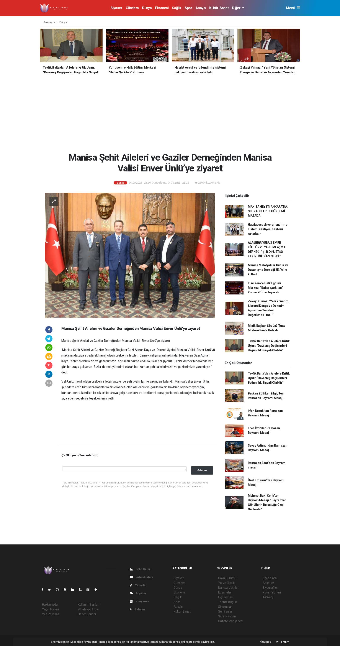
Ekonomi (161, 8)
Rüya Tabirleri (272, 592)
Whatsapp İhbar (88, 609)
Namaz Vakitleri (228, 587)
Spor (188, 8)
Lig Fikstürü (225, 597)
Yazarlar (138, 585)
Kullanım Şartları (88, 604)
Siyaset (116, 8)
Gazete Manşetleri (230, 621)
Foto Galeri (140, 569)
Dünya (147, 8)
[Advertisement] (173, 115)
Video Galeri (141, 577)
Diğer (236, 8)
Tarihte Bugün (227, 602)
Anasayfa (49, 22)
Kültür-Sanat (219, 8)
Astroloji (268, 597)
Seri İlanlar (225, 611)
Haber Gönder (87, 614)
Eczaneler (224, 592)
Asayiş (201, 8)
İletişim (137, 609)
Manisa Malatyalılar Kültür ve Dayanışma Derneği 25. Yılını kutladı (268, 269)
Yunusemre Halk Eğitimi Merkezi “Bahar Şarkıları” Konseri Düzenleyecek (265, 287)
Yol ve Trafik (226, 583)
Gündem (132, 8)
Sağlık (176, 8)
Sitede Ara (270, 578)
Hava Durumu (227, 578)
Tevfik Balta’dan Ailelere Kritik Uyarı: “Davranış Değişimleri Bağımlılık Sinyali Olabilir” (269, 345)
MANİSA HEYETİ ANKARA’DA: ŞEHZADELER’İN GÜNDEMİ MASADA (268, 211)
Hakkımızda (50, 604)
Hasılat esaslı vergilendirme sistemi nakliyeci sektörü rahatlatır (267, 229)
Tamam (282, 641)
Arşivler (138, 593)
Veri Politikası (51, 614)
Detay (265, 641)
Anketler (268, 583)
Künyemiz (139, 601)
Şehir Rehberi (227, 616)
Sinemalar (225, 606)
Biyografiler (270, 587)
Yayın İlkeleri (50, 609)
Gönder (202, 470)
